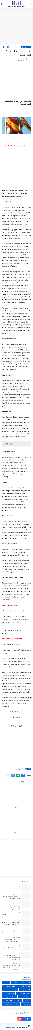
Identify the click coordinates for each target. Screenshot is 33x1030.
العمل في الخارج (26, 47)
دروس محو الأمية (25, 993)
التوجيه (7, 982)
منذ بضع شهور (16, 886)
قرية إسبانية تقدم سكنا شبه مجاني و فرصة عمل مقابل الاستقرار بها (11, 924)
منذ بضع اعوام (16, 929)
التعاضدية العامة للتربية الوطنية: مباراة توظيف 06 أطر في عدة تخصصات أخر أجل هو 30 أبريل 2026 (11, 907)
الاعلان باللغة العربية (16, 711)
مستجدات (18, 1000)
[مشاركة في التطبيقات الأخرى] (8, 775)
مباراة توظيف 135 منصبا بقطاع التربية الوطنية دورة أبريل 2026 (11, 898)
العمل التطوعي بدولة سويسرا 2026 (11, 915)
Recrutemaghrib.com (10, 1027)
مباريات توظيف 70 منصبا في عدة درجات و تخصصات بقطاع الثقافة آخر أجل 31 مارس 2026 (11, 958)
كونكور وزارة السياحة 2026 (13, 889)
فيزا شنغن (27, 1000)
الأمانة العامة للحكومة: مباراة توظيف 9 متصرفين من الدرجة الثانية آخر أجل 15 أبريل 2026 (11, 967)
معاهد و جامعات (8, 1000)
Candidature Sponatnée (12, 1004)
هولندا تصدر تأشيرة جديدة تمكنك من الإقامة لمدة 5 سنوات (11, 932)
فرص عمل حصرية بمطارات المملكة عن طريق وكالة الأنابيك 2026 (11, 940)
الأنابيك (28, 982)
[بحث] (2, 4)
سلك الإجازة (10, 993)
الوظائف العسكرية (12, 989)
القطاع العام (26, 989)
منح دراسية (27, 1004)
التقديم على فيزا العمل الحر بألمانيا (12, 948)
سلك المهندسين (11, 997)
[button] (23, 775)
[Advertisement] (16, 26)
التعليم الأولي (17, 982)
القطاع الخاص (11, 986)
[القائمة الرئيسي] (31, 4)
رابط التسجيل (16, 717)
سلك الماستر (26, 997)
